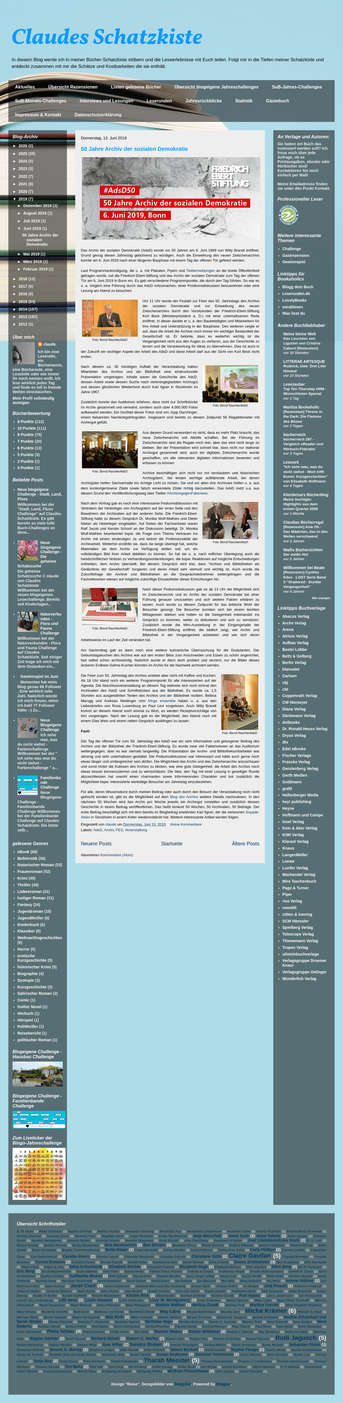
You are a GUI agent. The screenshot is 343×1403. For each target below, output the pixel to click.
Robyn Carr (198, 1338)
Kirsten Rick (137, 1295)
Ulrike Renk (186, 1366)
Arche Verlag (294, 623)
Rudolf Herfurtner (30, 1345)
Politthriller (28, 1026)
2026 (23, 146)
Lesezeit (291, 462)
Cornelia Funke (83, 1262)
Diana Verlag (294, 709)
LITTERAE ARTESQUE (304, 361)
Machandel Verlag (298, 874)
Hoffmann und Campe (302, 815)
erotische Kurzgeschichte (32, 958)
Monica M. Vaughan (232, 1317)
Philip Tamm (119, 1331)
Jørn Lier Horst (187, 1291)
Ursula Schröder (234, 1366)
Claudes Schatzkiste (106, 38)
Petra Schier (60, 1331)
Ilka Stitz (227, 1281)
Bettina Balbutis (241, 1245)
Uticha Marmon (263, 1366)
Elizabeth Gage (194, 1266)
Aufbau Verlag (295, 643)
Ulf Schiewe (137, 1366)
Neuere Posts (96, 843)
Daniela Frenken (165, 1262)
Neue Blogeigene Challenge (50, 725)
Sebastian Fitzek (304, 1344)
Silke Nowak (129, 1350)
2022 (23, 176)
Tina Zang (115, 1366)
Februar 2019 (36, 269)
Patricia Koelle (186, 1326)
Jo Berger (250, 1286)
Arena (288, 629)
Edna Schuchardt (85, 1266)
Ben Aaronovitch (120, 1245)
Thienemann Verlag (300, 941)
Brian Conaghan (44, 1250)
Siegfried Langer (101, 1350)
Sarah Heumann (244, 1345)
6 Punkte (26, 448)
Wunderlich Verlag (299, 978)
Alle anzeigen (321, 598)
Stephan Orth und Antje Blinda (72, 1354)
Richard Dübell (105, 1338)
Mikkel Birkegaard (86, 1317)
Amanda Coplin (238, 1231)
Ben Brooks (154, 1245)
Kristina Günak (222, 1295)
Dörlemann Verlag (299, 715)
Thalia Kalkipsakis (124, 1361)
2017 (23, 286)
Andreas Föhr (85, 1236)
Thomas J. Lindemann (254, 1361)
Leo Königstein (310, 1295)
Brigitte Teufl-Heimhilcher (81, 1250)
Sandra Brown (146, 1344)
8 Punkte (26, 421)
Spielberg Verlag (297, 927)
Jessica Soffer (227, 1286)
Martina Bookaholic (301, 407)
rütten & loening (297, 914)
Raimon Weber (168, 1331)
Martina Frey (235, 1305)
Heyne (288, 808)
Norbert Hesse (49, 1326)
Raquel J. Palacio (240, 1331)
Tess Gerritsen (94, 1361)
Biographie (28, 973)
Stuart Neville (140, 1354)
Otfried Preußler (158, 1326)
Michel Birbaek (55, 1317)
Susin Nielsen (250, 1354)
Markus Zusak (205, 1305)
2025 (23, 153)
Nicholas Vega (158, 1321)
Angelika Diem (113, 1236)
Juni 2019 (32, 228)
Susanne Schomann (214, 1354)
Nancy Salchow (60, 1321)
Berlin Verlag (294, 662)
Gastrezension (295, 255)
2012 (23, 324)
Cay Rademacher (44, 1256)
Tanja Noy (42, 1361)
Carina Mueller (174, 1250)
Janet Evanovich (117, 1286)
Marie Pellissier (108, 1305)
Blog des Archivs (184, 797)
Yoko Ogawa (224, 1371)
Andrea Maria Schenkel (304, 1231)
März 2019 (33, 261)
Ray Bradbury (269, 1331)
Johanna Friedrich (308, 1286)
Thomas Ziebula (47, 1366)
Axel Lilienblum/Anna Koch (273, 1240)
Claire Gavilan (250, 1255)
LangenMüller (295, 855)
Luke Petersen (209, 1300)
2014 (23, 309)
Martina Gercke (264, 1305)
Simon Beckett (184, 1349)
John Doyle (86, 1291)
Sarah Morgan (272, 1345)
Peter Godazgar (310, 1326)
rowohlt (289, 907)
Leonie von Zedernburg (34, 1300)
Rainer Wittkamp (204, 1331)
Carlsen (289, 676)
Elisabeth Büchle (124, 1266)
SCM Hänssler (295, 921)
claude (50, 344)
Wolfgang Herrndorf (116, 1371)
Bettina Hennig (301, 1245)
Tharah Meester (167, 1360)
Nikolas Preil (251, 1321)
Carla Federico (201, 1250)
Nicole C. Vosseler (222, 1321)
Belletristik (28, 858)
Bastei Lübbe (294, 649)
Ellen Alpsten (256, 1267)
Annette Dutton (107, 1240)
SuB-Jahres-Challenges (297, 87)
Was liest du (293, 313)
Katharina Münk (243, 1291)
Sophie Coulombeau (306, 1350)
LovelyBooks (294, 300)
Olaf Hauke (100, 1326)
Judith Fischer (159, 1291)
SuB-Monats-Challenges (40, 101)
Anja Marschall (207, 1236)
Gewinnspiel (293, 262)
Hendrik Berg (45, 1281)
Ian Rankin (183, 1281)
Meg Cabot (170, 1311)
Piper (287, 894)
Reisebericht (29, 1033)
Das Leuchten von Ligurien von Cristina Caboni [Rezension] (301, 343)
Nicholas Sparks (127, 1321)
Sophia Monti (275, 1350)
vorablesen (292, 307)
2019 (23, 199)
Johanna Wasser (58, 1291)
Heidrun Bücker (300, 1276)
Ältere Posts (245, 843)
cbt (285, 689)
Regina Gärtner (44, 1338)
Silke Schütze (154, 1350)
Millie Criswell (141, 1317)
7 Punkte (26, 441)
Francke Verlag (296, 762)
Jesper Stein (200, 1286)
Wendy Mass (87, 1371)
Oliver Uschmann (127, 1326)
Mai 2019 (31, 254)
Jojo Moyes (133, 1291)
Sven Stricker (277, 1354)
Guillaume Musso (85, 1276)
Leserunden (159, 101)
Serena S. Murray (66, 1349)
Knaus (288, 848)
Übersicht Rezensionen (73, 87)
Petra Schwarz (94, 1331)
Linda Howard (98, 1300)
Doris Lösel (29, 1267)
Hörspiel (25, 1020)
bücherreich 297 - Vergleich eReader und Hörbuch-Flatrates (303, 444)
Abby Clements (50, 1231)
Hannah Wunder (169, 1276)
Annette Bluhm (78, 1240)
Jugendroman (31, 911)
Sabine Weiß (87, 1345)
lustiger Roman (32, 898)
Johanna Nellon (28, 1291)
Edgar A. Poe (54, 1267)
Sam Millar (112, 1344)
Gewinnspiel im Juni (39, 676)
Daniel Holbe (137, 1262)
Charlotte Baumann (139, 1256)
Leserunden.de (296, 293)
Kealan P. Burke (45, 1295)
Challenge (291, 249)
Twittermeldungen (200, 271)
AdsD (97, 830)
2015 (23, 301)
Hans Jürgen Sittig (200, 1276)
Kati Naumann (272, 1291)
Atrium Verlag (295, 636)
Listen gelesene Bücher (136, 87)
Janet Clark (83, 1285)
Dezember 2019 (38, 205)
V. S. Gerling (290, 1366)
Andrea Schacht (29, 1236)
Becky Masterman (85, 1245)
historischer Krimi (34, 967)
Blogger (223, 1384)
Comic (24, 1000)
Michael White (27, 1317)
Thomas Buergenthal (217, 1361)
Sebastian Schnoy (30, 1350)
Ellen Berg (281, 1266)
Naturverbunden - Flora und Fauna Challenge (50, 623)
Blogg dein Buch (297, 287)
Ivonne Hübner (299, 1280)
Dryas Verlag (294, 735)
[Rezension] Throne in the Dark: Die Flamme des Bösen (302, 417)
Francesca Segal (231, 1271)
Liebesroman (30, 891)
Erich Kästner (87, 1271)
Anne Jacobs (297, 1236)
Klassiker (26, 931)
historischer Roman (36, 865)
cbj (285, 682)
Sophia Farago (244, 1349)
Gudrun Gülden (52, 1276)
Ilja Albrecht (206, 1281)
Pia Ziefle (142, 1331)
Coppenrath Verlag (299, 695)
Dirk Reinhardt (315, 1262)
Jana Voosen (54, 1286)
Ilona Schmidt (250, 1281)
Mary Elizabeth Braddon (303, 1305)
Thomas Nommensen (292, 1361)
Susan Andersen (172, 1354)
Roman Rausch (257, 1338)
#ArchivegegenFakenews (187, 493)
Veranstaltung (136, 830)
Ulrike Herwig (162, 1366)
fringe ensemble (161, 701)
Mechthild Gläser (141, 1311)
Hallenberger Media (300, 795)
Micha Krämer (265, 1310)
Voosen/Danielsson (58, 1371)
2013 (23, 316)
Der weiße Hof (295, 554)
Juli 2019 (32, 221)
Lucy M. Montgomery (170, 1300)
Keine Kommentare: (187, 824)
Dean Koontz (218, 1262)
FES (119, 830)
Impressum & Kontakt (38, 114)
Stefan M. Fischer (30, 1354)
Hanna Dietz (142, 1276)
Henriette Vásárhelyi (77, 1281)
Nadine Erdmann (265, 1317)
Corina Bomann (50, 1262)
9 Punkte (26, 434)
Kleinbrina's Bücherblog (305, 495)
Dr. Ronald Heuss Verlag (305, 729)
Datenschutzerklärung (97, 114)
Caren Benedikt (146, 1250)
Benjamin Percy (184, 1245)
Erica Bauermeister (56, 1271)
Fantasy (25, 904)
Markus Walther (170, 1305)
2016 (23, 294)
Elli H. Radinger (310, 1267)
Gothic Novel (30, 1007)
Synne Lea (302, 1354)
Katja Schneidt (300, 1291)
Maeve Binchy (237, 1300)
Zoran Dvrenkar (250, 1371)
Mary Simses (26, 1311)
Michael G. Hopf (310, 1311)
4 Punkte (26, 468)
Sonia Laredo (215, 1350)
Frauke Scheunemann (266, 1271)
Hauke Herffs (251, 1276)
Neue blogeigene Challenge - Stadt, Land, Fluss (40, 494)
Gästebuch (277, 101)
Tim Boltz (74, 1366)
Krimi (23, 878)
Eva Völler (111, 1271)
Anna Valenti (268, 1236)
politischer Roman (35, 1040)
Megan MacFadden (201, 1311)
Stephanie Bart (113, 1354)
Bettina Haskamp (271, 1245)
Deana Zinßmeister (251, 1262)
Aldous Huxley (109, 1231)
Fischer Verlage (296, 755)
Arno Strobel (168, 1240)
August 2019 (35, 213)
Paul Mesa (263, 1326)
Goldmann (292, 782)
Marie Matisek (81, 1305)
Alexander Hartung (139, 1231)
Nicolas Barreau (191, 1321)
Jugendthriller (31, 918)
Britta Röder (116, 1249)
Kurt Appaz (249, 1295)
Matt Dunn (81, 1311)
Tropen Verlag (295, 947)
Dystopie (26, 980)
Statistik (243, 101)
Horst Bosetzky (109, 1281)
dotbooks (291, 722)
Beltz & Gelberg (296, 656)
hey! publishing (296, 801)
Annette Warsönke (139, 1240)
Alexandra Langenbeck (204, 1231)
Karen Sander (215, 1291)
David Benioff (193, 1262)
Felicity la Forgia (200, 1271)
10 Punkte (27, 428)
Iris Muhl (273, 1281)
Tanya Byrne (68, 1361)
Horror (24, 949)
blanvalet (290, 669)
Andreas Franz (58, 1236)
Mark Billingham (138, 1305)
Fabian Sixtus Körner (166, 1271)
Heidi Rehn (275, 1276)
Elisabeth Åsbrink (161, 1267)
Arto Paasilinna (196, 1240)
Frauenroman (30, 871)
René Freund (75, 1338)
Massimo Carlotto (55, 1311)
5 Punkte (26, 454)
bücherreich (294, 434)
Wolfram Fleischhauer (188, 1371)
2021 (23, 184)
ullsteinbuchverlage (300, 954)
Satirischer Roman (35, 993)
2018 (23, 279)
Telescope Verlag (298, 934)
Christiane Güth (206, 1256)
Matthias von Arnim (109, 1311)
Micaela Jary (230, 1311)
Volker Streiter (27, 1371)
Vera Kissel (313, 1366)
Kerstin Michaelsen (106, 1295)
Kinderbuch (28, 924)
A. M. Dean (25, 1231)
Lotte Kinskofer (131, 1300)
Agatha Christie (79, 1231)
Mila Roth (115, 1317)
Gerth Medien (294, 775)
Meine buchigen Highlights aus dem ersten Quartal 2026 (300, 504)
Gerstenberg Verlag (300, 768)
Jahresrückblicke (203, 101)
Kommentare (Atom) (116, 855)
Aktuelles (25, 87)
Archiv (109, 830)
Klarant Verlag (295, 841)
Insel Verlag (293, 821)
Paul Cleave (241, 1326)
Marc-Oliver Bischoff (293, 1300)
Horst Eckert (136, 1281)
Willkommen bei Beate (304, 567)
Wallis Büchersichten (303, 550)
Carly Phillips (262, 1249)
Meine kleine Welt (299, 334)
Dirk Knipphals (288, 1262)
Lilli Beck (68, 1300)
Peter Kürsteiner (29, 1331)
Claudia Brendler (295, 1256)
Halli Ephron (118, 1276)
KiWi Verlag (293, 835)
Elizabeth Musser (228, 1267)
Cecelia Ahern (76, 1256)
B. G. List (314, 1240)
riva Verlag (292, 901)
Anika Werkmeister (173, 1236)
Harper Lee (228, 1276)
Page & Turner (295, 888)
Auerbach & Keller (228, 1240)
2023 (23, 168)
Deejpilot (183, 1384)
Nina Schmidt (277, 1321)
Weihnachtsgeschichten (40, 938)
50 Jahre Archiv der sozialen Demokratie (134, 149)
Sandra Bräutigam (184, 1345)
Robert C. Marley (142, 1338)
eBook (24, 852)
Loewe (288, 861)
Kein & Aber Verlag (300, 828)
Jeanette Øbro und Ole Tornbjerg (160, 1286)
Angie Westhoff (141, 1236)
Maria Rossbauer (52, 1305)
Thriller (24, 885)
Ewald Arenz (134, 1271)
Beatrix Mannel (55, 1245)
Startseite (172, 843)
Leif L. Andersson (280, 1295)
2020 (23, 191)
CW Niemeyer (295, 702)
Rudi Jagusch (296, 1337)
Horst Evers (161, 1281)
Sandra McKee (215, 1345)
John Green (110, 1291)
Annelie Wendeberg (46, 1240)
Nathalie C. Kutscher (93, 1321)
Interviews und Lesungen (106, 101)
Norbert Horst (76, 1326)
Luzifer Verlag (295, 868)
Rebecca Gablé (296, 1331)
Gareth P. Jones (301, 1271)
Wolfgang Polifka (149, 1371)
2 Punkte (26, 461)
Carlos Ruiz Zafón (231, 1250)
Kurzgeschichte (32, 987)
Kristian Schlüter (193, 1295)
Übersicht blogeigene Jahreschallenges (217, 87)
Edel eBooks (294, 749)
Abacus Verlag (296, 616)
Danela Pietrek (111, 1262)
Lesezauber (294, 384)
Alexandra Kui (170, 1231)
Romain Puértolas (226, 1338)
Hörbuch (26, 1013)
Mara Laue (263, 1300)
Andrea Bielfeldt (269, 1231)
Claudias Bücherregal (303, 522)
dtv (285, 742)
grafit (287, 788)
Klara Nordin (165, 1295)
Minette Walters (169, 1317)
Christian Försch (172, 1256)
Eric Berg (25, 1271)
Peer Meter (285, 1326)
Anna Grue (239, 1236)
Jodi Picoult (275, 1286)
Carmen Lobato (293, 1250)
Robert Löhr (175, 1338)
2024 (23, 161)
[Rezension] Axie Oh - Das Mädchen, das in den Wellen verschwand (305, 532)
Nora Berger (302, 1321)
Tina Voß (96, 1366)
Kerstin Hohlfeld (74, 1295)
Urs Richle (208, 1366)
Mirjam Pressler (199, 1317)
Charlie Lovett (107, 1256)
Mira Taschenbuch (299, 881)
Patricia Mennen (214, 1326)
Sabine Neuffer (60, 1345)
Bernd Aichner (212, 1245)
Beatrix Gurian (27, 1245)
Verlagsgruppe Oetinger (304, 972)
